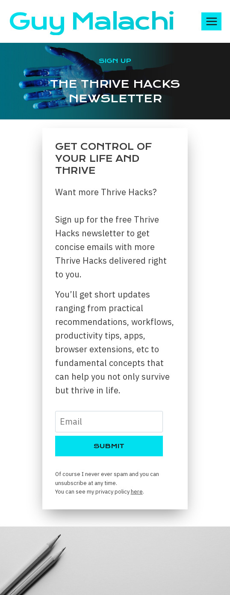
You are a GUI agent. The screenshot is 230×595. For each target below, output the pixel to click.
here (137, 491)
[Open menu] (211, 21)
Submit (109, 446)
